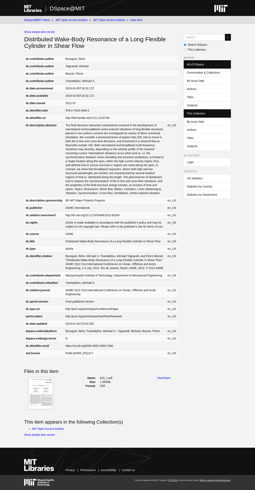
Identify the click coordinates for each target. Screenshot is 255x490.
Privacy (70, 470)
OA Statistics (195, 178)
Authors (191, 89)
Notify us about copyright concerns (215, 480)
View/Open (164, 378)
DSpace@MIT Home (37, 20)
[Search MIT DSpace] (204, 37)
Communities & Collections (203, 72)
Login (190, 162)
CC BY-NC (173, 480)
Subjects (192, 105)
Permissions (87, 470)
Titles (190, 97)
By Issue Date (195, 80)
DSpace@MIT (67, 8)
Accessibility (108, 470)
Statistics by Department (202, 194)
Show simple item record (39, 32)
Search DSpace (195, 44)
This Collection (195, 49)
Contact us (128, 470)
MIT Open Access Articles (71, 20)
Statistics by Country (199, 186)
